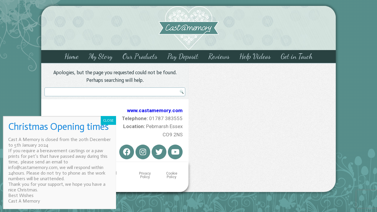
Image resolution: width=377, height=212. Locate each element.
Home (72, 56)
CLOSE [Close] (108, 120)
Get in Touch (296, 56)
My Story (101, 56)
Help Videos (255, 56)
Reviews (218, 56)
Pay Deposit (182, 56)
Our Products (140, 56)
